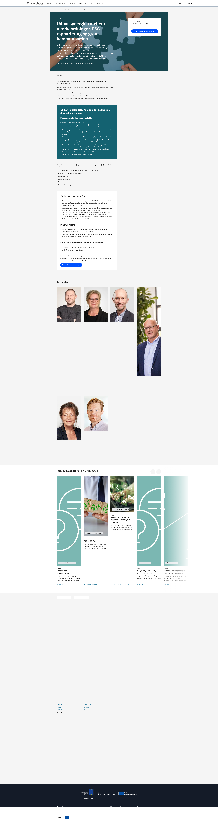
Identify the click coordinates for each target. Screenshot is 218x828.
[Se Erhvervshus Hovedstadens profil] (96, 426)
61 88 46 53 (87, 705)
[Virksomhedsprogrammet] (35, 3)
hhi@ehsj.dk (61, 707)
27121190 (60, 705)
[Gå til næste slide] (158, 471)
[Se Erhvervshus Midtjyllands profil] (96, 340)
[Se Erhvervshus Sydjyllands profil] (122, 340)
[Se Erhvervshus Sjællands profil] (69, 426)
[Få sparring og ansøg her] (96, 531)
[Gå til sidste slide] (152, 471)
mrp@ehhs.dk (88, 707)
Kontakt (139, 807)
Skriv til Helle (61, 710)
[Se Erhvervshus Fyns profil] (149, 340)
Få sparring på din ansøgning (145, 31)
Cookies (86, 807)
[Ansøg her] (69, 531)
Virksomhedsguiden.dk (118, 807)
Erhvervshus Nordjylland (65, 807)
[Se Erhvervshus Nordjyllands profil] (69, 340)
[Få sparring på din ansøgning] (122, 531)
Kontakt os (87, 710)
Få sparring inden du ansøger (71, 265)
